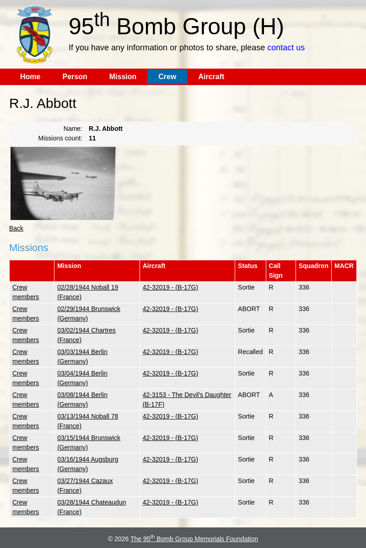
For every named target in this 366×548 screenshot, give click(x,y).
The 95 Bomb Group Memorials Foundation (194, 539)
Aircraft (211, 77)
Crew (167, 77)
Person (74, 77)
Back (16, 228)
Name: (73, 128)
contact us (286, 47)
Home (30, 77)
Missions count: (60, 138)
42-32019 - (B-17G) (170, 287)
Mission (123, 77)
